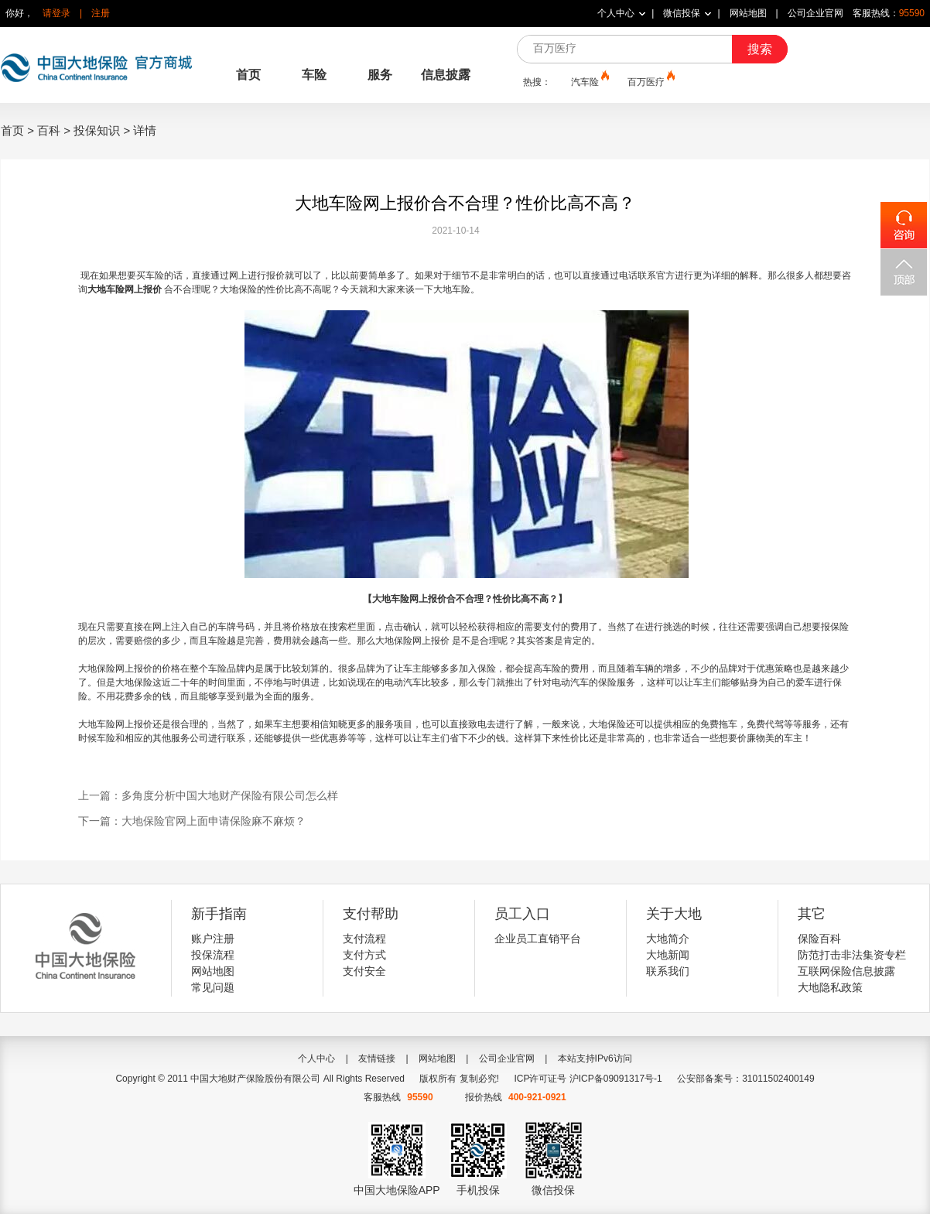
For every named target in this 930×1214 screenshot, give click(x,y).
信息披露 (445, 74)
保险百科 (819, 938)
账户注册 (212, 938)
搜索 (759, 49)
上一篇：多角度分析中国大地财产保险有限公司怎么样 (208, 795)
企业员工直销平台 (537, 938)
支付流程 (364, 938)
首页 (248, 74)
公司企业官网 (815, 13)
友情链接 (376, 1058)
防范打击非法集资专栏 (852, 955)
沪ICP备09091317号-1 (615, 1078)
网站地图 (748, 13)
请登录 (56, 13)
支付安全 (364, 971)
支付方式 (364, 955)
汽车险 (589, 81)
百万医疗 (649, 81)
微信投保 (681, 13)
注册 (100, 13)
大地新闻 (667, 955)
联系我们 (667, 971)
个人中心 (615, 13)
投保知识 (97, 130)
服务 (380, 74)
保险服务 (616, 682)
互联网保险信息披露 (846, 971)
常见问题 (212, 987)
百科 (48, 130)
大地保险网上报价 (412, 640)
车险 (314, 74)
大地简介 (667, 938)
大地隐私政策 (830, 987)
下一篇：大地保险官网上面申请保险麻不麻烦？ (192, 821)
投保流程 (212, 955)
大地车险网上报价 (124, 289)
